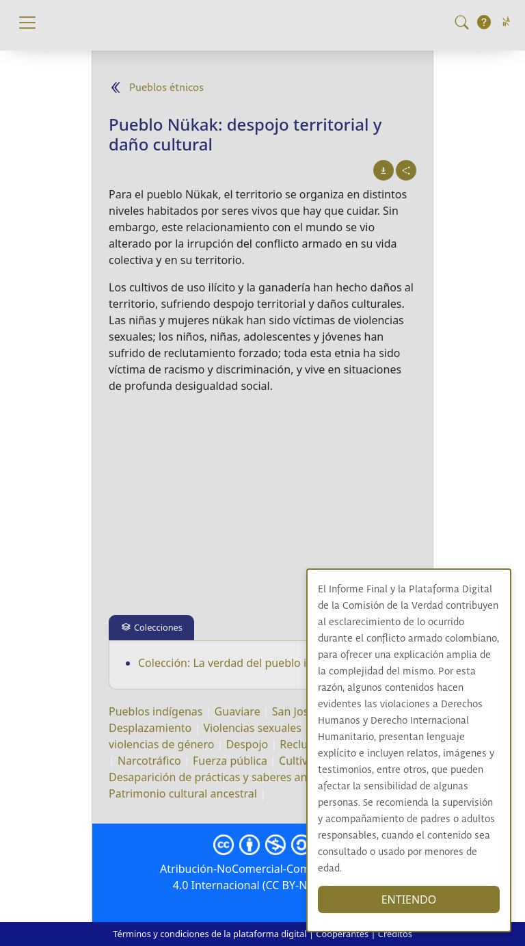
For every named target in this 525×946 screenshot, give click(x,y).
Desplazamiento (150, 727)
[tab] (151, 627)
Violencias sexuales (252, 727)
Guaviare (237, 711)
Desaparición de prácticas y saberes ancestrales (231, 777)
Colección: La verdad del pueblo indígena (243, 662)
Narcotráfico (149, 760)
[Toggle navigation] (27, 22)
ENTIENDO (409, 899)
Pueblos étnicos (166, 87)
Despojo (247, 744)
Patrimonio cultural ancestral (183, 793)
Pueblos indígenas (155, 711)
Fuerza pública (230, 760)
